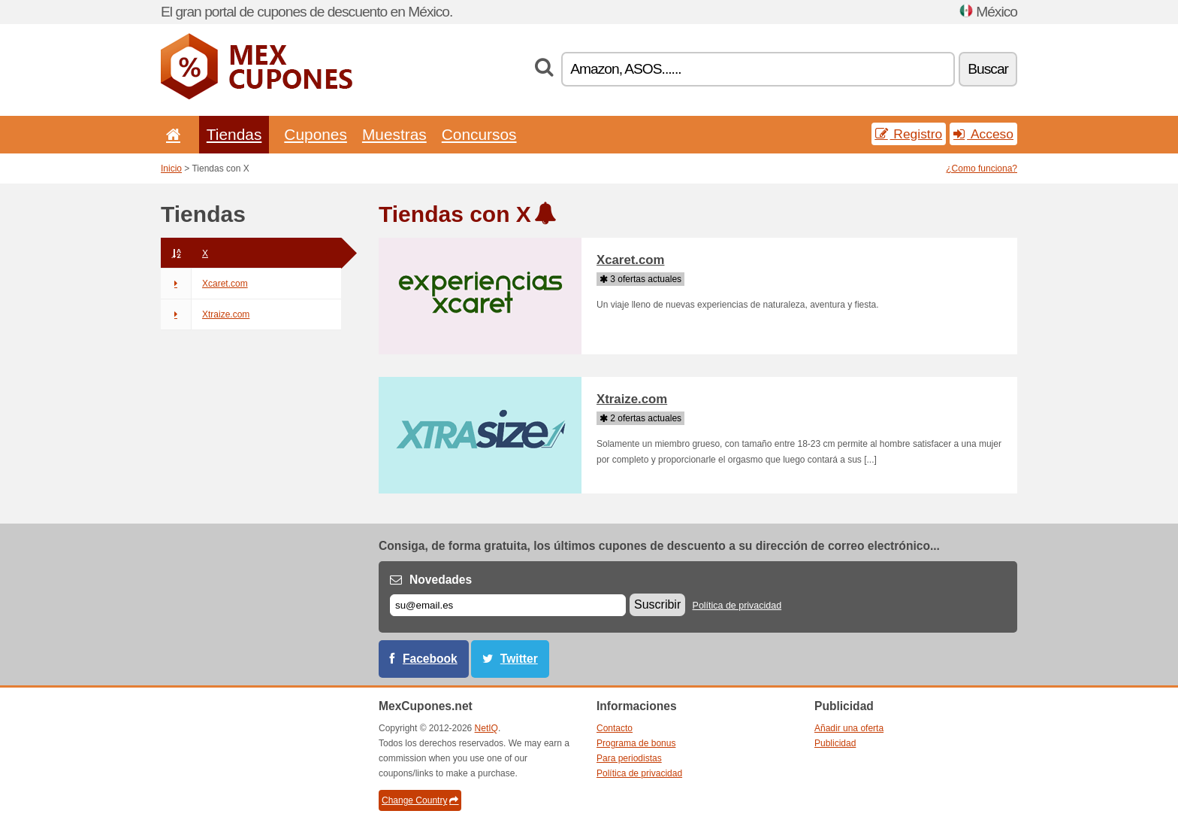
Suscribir (657, 604)
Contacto (615, 728)
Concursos (479, 134)
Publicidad (835, 743)
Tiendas (234, 134)
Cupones (315, 134)
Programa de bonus (636, 743)
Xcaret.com (204, 284)
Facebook (430, 658)
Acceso (983, 133)
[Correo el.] (508, 605)
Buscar (988, 69)
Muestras (394, 134)
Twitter (519, 658)
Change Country (420, 800)
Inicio (171, 168)
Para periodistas (629, 758)
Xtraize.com (205, 314)
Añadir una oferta (849, 728)
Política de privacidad (737, 605)
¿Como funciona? (981, 168)
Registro (909, 133)
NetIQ (486, 728)
